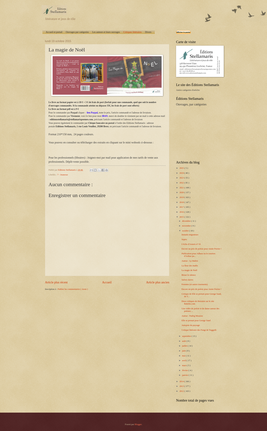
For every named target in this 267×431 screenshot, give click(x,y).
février (185, 370)
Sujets (184, 239)
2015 (181, 217)
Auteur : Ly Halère (190, 261)
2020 (181, 192)
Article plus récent (56, 282)
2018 (181, 202)
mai (184, 356)
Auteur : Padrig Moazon (192, 316)
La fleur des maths (190, 265)
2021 (181, 187)
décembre (186, 221)
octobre (185, 231)
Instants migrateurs (190, 234)
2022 (181, 183)
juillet (185, 346)
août (184, 341)
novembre (186, 226)
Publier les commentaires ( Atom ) (73, 289)
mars (184, 365)
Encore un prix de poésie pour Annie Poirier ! (202, 249)
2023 (181, 178)
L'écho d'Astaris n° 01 (191, 244)
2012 (181, 391)
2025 (181, 168)
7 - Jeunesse (62, 175)
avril (184, 360)
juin (184, 351)
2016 (181, 212)
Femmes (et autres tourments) (195, 284)
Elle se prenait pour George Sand (196, 320)
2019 (181, 197)
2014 (181, 381)
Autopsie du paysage (191, 325)
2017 (181, 207)
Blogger (138, 424)
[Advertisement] (197, 133)
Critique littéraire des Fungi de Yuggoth (199, 330)
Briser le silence (189, 275)
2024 (181, 173)
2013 (181, 386)
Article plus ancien (157, 282)
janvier (185, 375)
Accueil (107, 282)
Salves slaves (187, 280)
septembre (187, 336)
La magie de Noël (189, 270)
